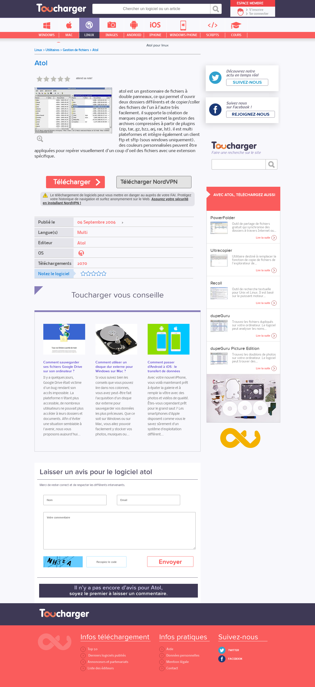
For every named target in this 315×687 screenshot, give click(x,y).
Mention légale (174, 661)
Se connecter (258, 14)
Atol (81, 243)
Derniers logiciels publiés (103, 655)
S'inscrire (256, 10)
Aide (166, 649)
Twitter (233, 650)
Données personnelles (179, 655)
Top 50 (88, 649)
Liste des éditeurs (97, 668)
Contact (168, 668)
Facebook (235, 658)
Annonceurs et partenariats (104, 661)
